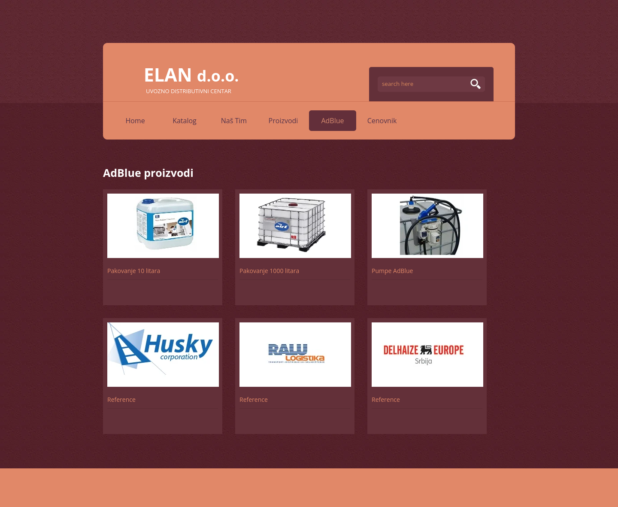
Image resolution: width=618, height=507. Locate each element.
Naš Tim (234, 120)
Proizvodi (283, 120)
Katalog (185, 120)
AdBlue (332, 120)
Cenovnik (382, 120)
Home (135, 120)
